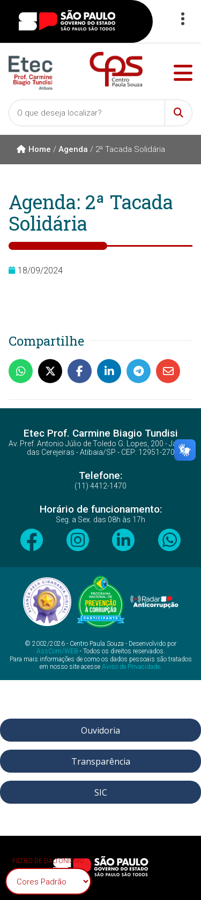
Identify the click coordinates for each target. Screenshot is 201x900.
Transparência (100, 761)
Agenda (73, 149)
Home (34, 149)
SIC (100, 792)
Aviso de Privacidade (131, 666)
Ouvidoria (100, 730)
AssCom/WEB (57, 651)
